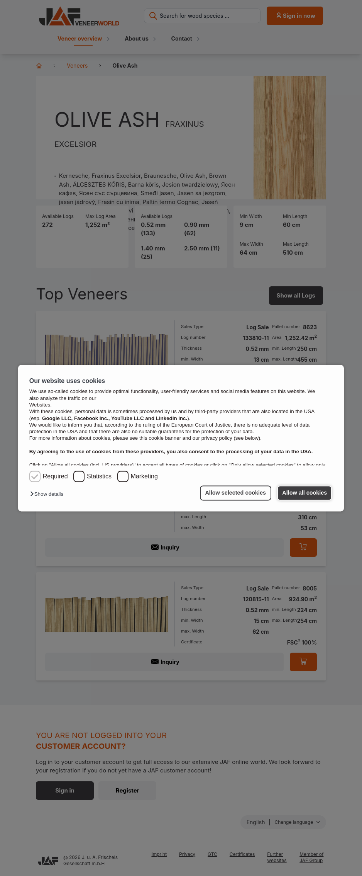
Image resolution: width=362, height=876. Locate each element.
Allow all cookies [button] (304, 493)
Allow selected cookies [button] (235, 493)
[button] (48, 494)
